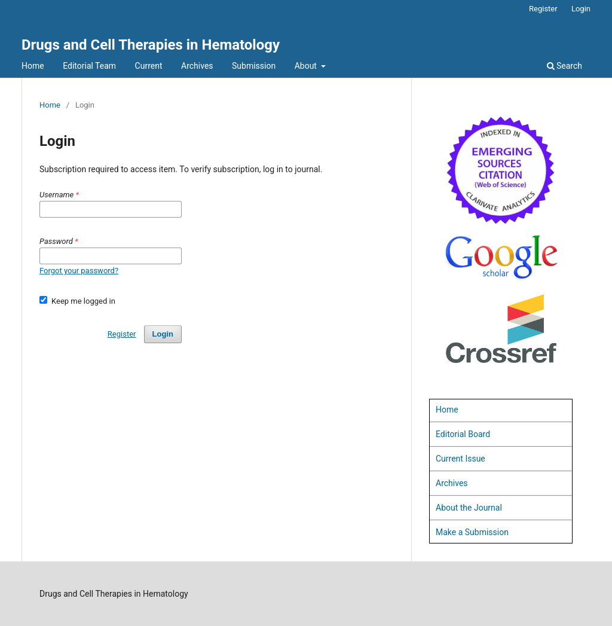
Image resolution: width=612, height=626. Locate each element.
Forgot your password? (78, 270)
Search (564, 66)
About (307, 66)
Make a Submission (472, 532)
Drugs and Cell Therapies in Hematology (151, 44)
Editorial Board (463, 434)
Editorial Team (89, 66)
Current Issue (460, 458)
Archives (197, 66)
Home (33, 66)
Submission (254, 66)
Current (149, 66)
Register (543, 8)
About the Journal (469, 507)
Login (580, 8)
